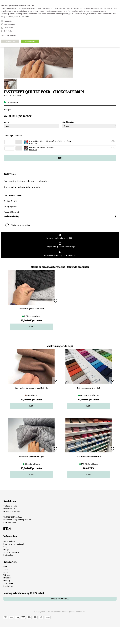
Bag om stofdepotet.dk (13, 544)
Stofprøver (8, 583)
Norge (6, 549)
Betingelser (8, 555)
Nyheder (7, 578)
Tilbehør (7, 575)
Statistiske (8, 31)
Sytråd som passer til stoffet (41, 148)
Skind (5, 569)
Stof (5, 566)
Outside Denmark (11, 552)
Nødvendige (8, 21)
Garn (5, 572)
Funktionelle (8, 28)
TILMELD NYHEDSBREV (60, 598)
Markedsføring (9, 24)
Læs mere (25, 16)
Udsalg (6, 580)
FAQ (5, 546)
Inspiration (8, 586)
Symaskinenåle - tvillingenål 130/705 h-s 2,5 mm (50, 142)
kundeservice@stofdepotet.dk (17, 519)
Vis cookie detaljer (8, 35)
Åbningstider (9, 541)
